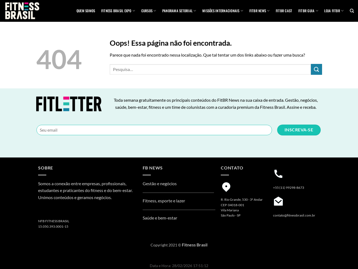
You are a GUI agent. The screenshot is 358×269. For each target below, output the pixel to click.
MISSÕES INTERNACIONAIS (222, 11)
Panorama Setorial (179, 11)
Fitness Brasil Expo (118, 11)
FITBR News (259, 11)
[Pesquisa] (352, 11)
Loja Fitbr (334, 11)
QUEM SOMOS (86, 10)
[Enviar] (316, 69)
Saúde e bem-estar (160, 217)
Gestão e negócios (160, 183)
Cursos (148, 11)
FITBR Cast (284, 10)
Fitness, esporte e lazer (164, 200)
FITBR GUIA (308, 11)
